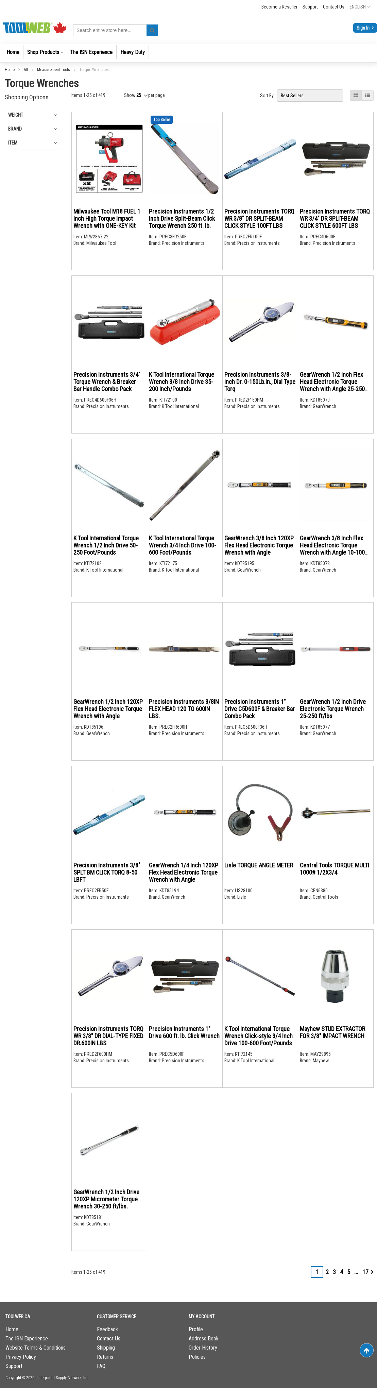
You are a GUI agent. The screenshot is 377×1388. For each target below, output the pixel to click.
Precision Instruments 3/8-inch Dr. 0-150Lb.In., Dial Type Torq (259, 381)
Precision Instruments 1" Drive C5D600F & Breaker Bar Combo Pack (259, 709)
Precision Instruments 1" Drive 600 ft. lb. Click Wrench (184, 1032)
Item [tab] (12, 143)
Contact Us (333, 7)
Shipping (106, 1347)
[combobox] (115, 30)
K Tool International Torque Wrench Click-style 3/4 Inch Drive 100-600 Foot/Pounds (258, 1036)
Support (310, 7)
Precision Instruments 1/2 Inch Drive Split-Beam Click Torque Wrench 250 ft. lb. (182, 218)
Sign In (364, 28)
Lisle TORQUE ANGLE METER (258, 865)
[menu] (188, 53)
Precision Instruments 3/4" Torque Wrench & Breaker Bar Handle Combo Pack (106, 381)
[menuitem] (13, 52)
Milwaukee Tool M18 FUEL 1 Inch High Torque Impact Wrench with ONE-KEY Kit (106, 218)
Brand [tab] (15, 129)
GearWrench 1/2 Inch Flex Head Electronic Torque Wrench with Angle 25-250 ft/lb (332, 385)
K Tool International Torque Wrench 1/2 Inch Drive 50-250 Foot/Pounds (106, 545)
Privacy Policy (20, 1357)
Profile (196, 1329)
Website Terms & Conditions (35, 1347)
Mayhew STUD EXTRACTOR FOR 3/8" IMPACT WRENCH (332, 1032)
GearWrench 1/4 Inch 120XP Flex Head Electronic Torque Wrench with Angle (183, 872)
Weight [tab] (15, 115)
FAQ (101, 1366)
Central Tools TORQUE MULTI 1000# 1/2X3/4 (334, 869)
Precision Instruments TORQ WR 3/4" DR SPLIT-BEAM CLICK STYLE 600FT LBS (335, 218)
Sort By (267, 95)
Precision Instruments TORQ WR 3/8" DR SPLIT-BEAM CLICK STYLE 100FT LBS (259, 218)
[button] (359, 6)
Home (10, 69)
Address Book (204, 1338)
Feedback (107, 1329)
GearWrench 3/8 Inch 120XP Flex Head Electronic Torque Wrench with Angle (259, 545)
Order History (203, 1347)
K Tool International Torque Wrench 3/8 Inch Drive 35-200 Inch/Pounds (181, 381)
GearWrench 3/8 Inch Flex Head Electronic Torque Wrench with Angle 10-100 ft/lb (332, 549)
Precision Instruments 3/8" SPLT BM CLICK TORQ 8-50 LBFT (106, 872)
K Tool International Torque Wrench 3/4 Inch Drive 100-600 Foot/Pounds (182, 545)
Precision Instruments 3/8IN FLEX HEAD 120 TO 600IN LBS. (184, 709)
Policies (197, 1357)
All (26, 69)
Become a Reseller (279, 7)
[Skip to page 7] (356, 1272)
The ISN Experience (26, 1338)
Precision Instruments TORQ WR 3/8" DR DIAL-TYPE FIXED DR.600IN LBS (108, 1036)
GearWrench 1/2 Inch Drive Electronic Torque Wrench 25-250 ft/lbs (333, 709)
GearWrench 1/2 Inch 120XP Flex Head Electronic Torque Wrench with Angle (108, 709)
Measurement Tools (54, 69)
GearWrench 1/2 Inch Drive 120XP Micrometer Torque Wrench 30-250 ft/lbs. (106, 1199)
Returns (105, 1357)
